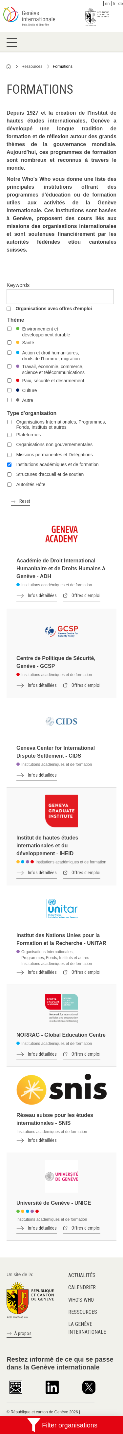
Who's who (81, 1300)
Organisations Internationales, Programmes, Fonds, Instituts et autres (61, 424)
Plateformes (28, 434)
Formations (62, 66)
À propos (22, 1333)
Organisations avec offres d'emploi (53, 308)
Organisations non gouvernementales (54, 444)
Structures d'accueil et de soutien (50, 474)
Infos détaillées (42, 595)
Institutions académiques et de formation (57, 464)
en (107, 3)
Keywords (18, 285)
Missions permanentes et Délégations (54, 454)
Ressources (32, 66)
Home (9, 66)
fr (114, 3)
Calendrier (82, 1287)
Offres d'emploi (86, 595)
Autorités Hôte (30, 484)
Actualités (81, 1275)
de (120, 3)
